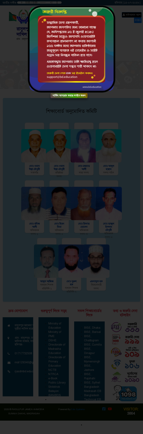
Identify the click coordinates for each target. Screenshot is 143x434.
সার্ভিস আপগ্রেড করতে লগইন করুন (69, 95)
